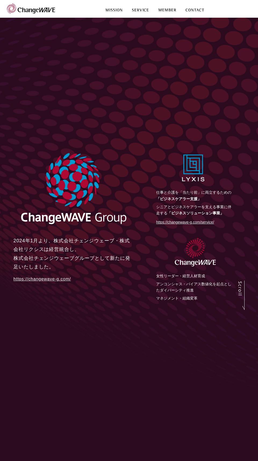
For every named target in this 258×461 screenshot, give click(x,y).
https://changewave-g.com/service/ (185, 222)
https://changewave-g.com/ (42, 279)
